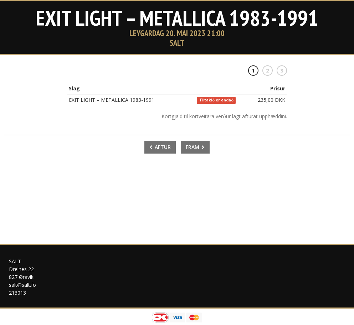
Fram (195, 147)
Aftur (160, 147)
